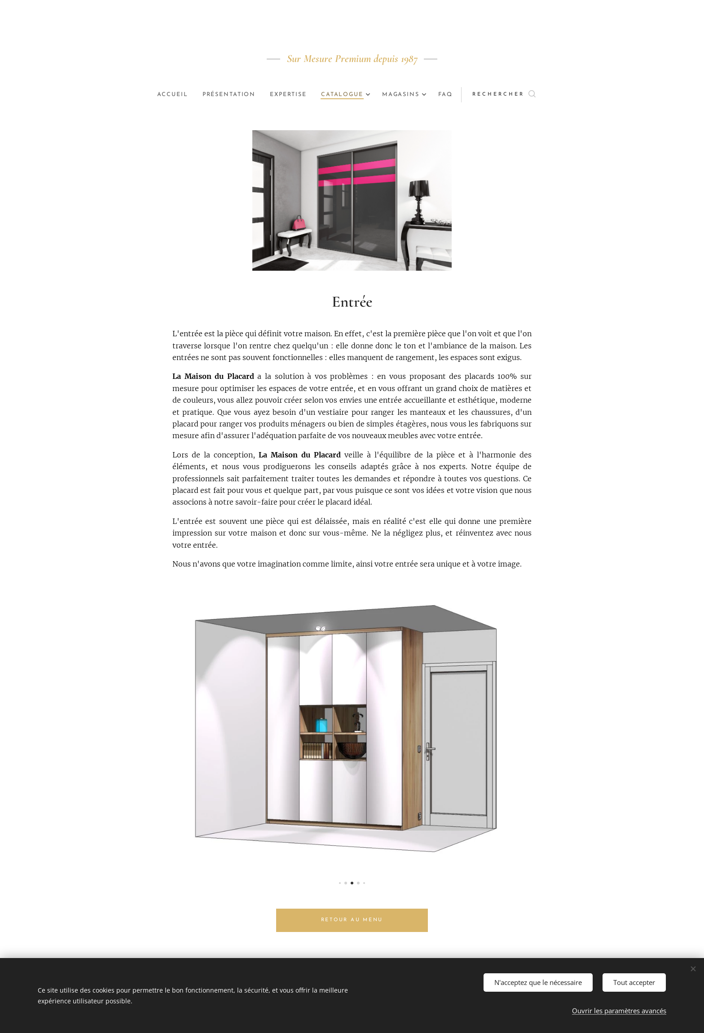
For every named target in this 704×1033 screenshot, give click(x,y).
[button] (516, 95)
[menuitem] (167, 95)
